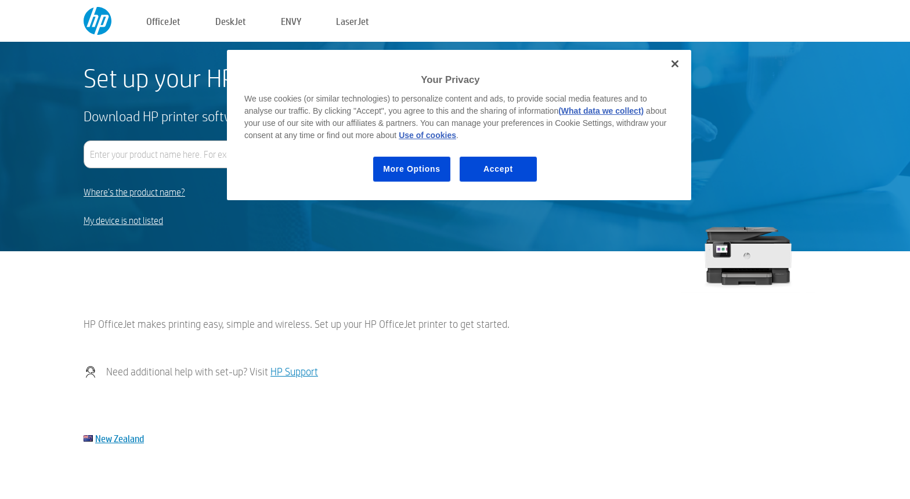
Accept (498, 168)
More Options (411, 168)
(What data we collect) (601, 110)
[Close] (675, 64)
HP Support (294, 371)
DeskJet (230, 21)
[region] (459, 125)
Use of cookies (427, 135)
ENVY (291, 21)
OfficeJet (163, 21)
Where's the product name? (134, 192)
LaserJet (352, 21)
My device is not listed (123, 221)
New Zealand (119, 438)
